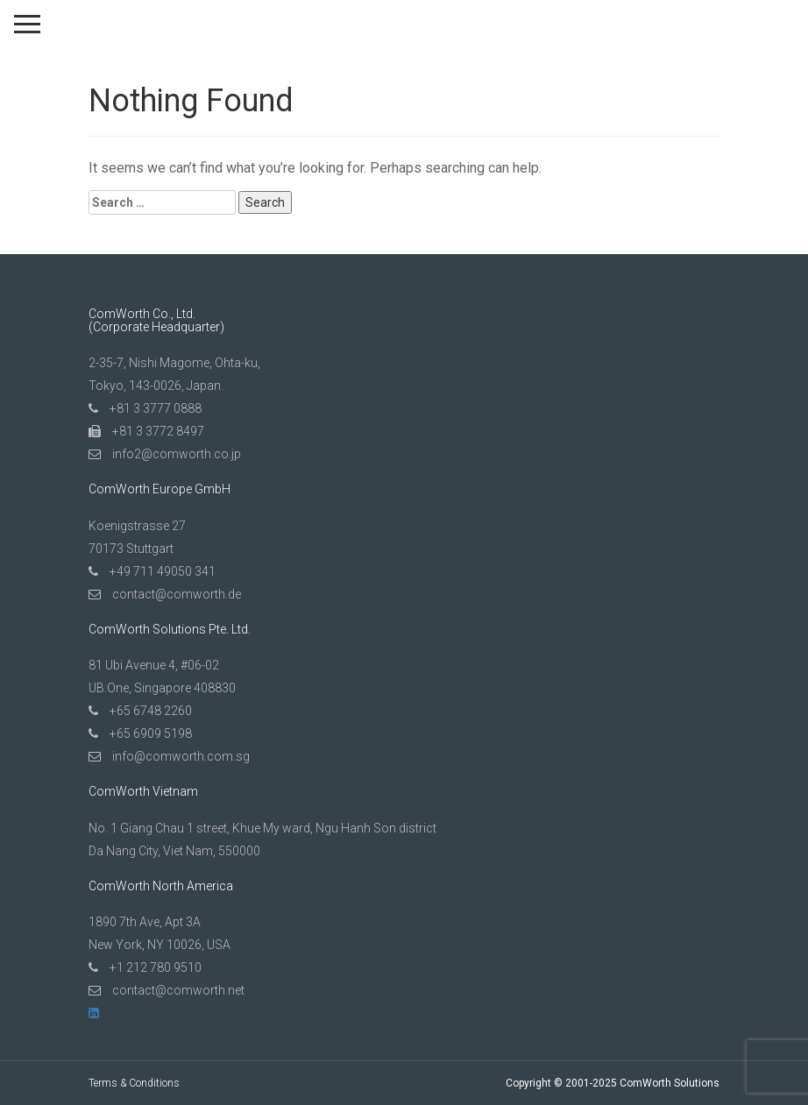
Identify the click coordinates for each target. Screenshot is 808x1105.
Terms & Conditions (134, 1083)
